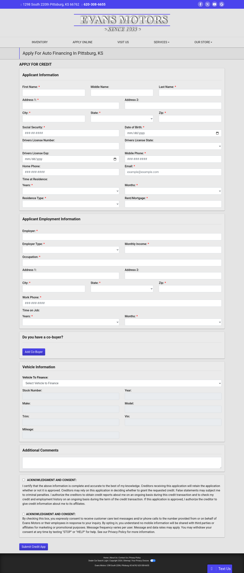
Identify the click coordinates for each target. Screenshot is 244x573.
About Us (113, 558)
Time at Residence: (35, 179)
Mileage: (28, 429)
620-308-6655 (94, 4)
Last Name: (166, 87)
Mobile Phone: (134, 153)
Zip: (161, 113)
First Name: (30, 87)
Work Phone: (30, 297)
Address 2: (132, 100)
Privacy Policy (117, 532)
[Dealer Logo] (122, 22)
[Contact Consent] (23, 514)
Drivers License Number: (38, 140)
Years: (26, 185)
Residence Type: (33, 198)
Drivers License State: (139, 140)
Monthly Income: (136, 244)
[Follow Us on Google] (221, 4)
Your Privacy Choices (144, 561)
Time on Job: (31, 310)
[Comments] (122, 463)
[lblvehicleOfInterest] (122, 383)
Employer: (29, 231)
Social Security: (32, 127)
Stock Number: (32, 390)
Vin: (127, 416)
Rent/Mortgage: (135, 198)
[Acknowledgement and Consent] (23, 480)
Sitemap (126, 561)
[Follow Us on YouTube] (214, 4)
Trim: (25, 416)
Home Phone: (31, 166)
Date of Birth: (133, 127)
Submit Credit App (34, 547)
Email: (129, 166)
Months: (130, 185)
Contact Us (123, 558)
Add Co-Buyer (34, 352)
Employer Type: (32, 244)
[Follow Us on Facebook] (200, 4)
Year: (128, 390)
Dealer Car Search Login (98, 561)
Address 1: (29, 100)
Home (105, 558)
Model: (129, 403)
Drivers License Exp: (35, 153)
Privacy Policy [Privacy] (135, 558)
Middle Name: (100, 87)
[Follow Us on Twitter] (207, 4)
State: (94, 113)
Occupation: (30, 257)
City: (25, 113)
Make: (26, 403)
